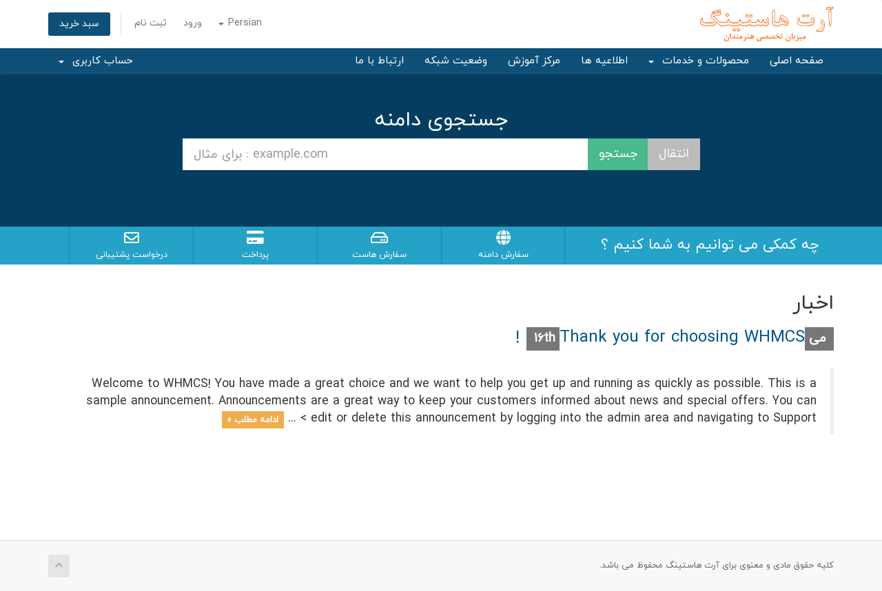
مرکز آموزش (534, 61)
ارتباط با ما (379, 61)
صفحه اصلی (796, 61)
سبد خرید (79, 23)
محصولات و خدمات (698, 61)
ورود (192, 23)
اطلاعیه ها (604, 61)
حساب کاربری (96, 61)
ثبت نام (150, 23)
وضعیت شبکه (455, 61)
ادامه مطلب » (252, 419)
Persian (240, 23)
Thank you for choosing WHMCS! (660, 337)
